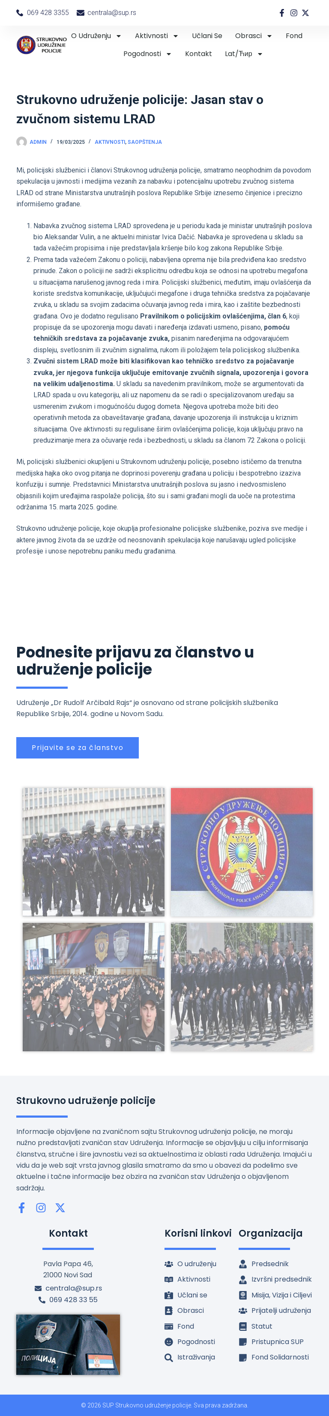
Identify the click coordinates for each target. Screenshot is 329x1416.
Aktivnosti (157, 36)
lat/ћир (244, 54)
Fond (294, 36)
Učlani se (207, 36)
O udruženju (96, 36)
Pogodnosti (147, 54)
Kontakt (198, 54)
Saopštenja (145, 142)
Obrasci (254, 36)
